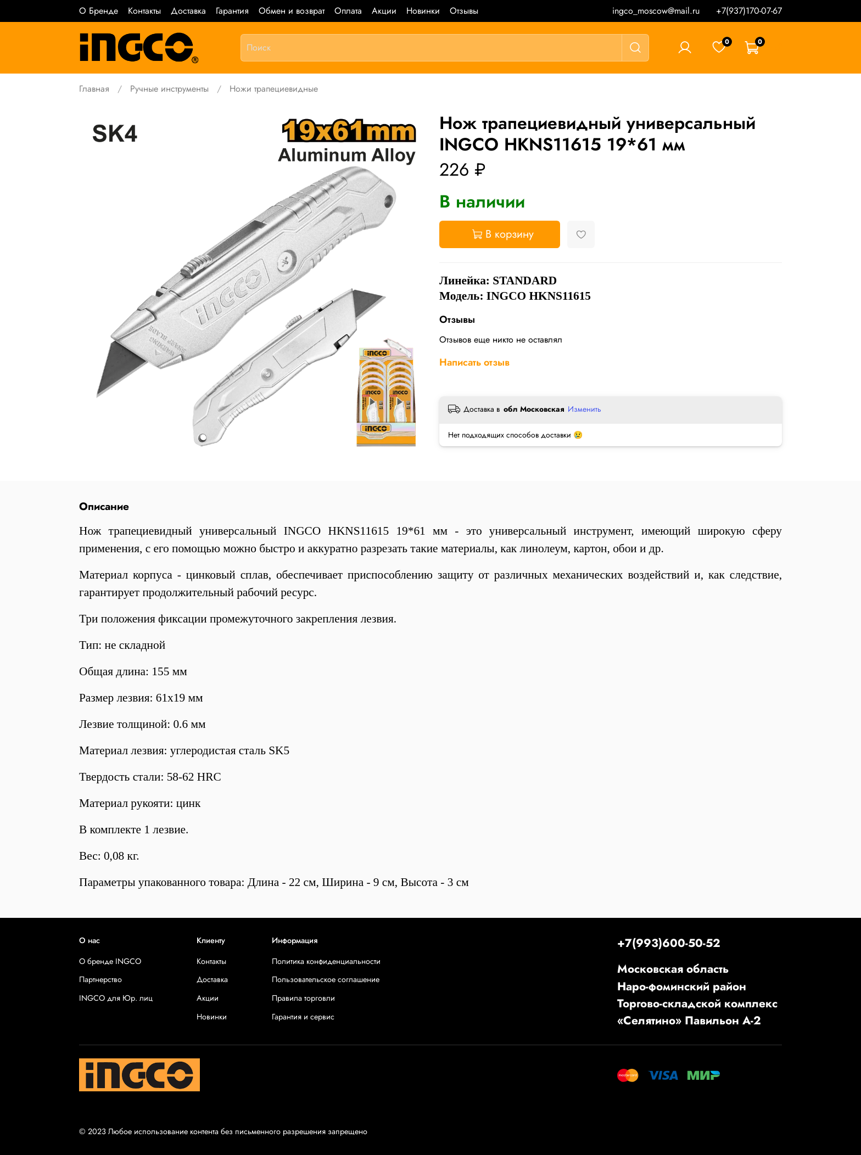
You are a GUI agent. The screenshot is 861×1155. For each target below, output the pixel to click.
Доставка (188, 10)
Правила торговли (303, 998)
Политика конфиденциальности (326, 961)
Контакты (144, 10)
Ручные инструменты (169, 88)
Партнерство (100, 979)
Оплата (348, 10)
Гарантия (232, 10)
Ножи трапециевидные (274, 88)
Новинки (423, 10)
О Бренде (98, 10)
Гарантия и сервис (303, 1016)
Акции (384, 10)
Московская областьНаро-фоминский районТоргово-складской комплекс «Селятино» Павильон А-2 (697, 995)
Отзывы (464, 10)
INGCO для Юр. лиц (116, 998)
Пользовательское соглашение (325, 979)
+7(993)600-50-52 (668, 943)
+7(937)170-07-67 (749, 10)
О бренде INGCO (110, 961)
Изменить (584, 409)
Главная (94, 88)
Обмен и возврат (292, 10)
